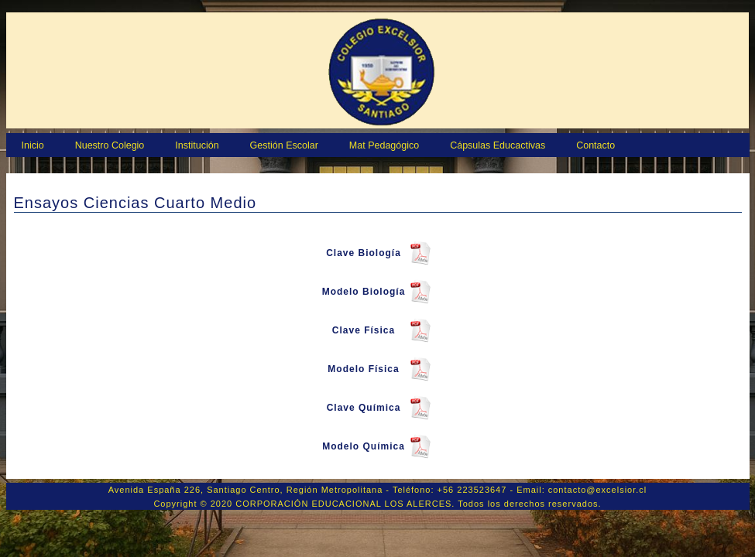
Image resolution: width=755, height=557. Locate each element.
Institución (196, 145)
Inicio (33, 145)
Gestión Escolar (284, 145)
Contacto (595, 145)
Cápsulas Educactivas (497, 145)
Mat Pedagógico (384, 145)
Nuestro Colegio (110, 145)
